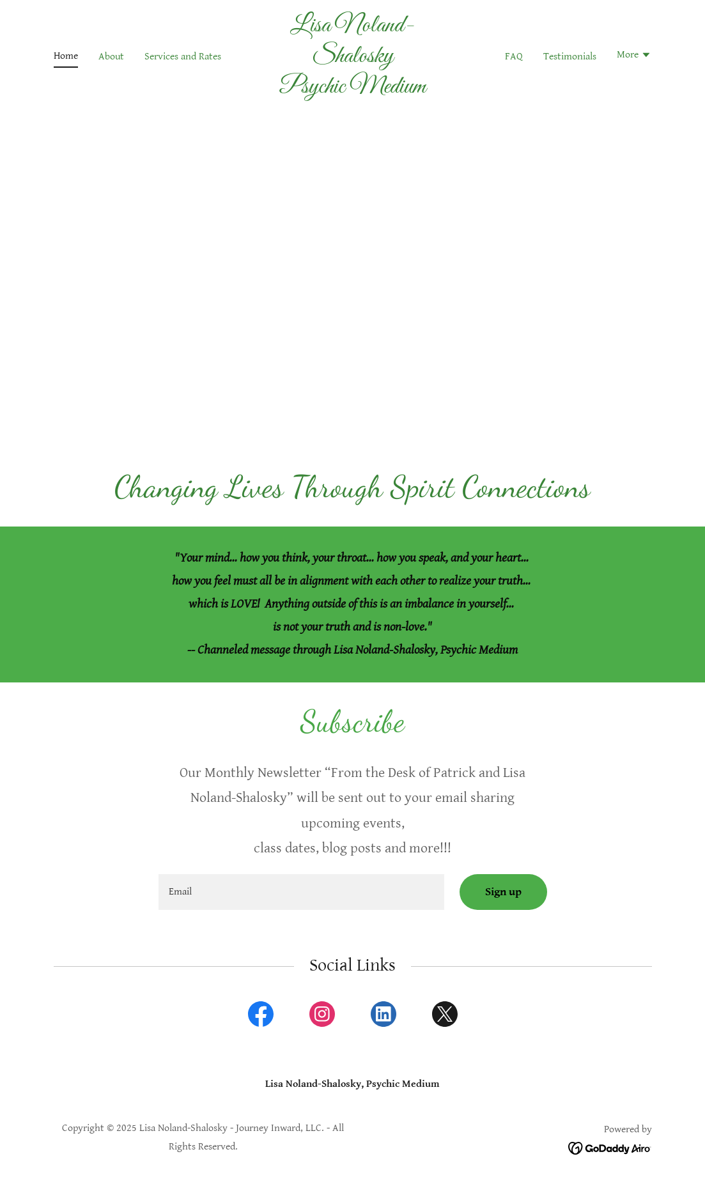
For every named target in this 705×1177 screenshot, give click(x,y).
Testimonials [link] (569, 56)
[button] (634, 56)
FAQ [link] (514, 56)
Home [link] (66, 56)
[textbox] (301, 892)
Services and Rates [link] (182, 56)
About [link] (111, 56)
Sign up (503, 891)
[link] (352, 90)
